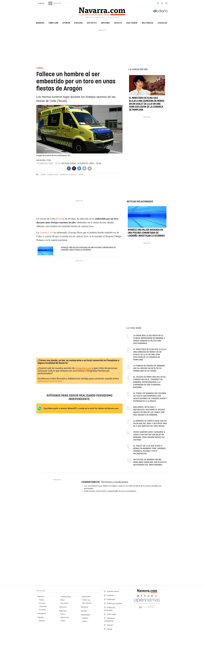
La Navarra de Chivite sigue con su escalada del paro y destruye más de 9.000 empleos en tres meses (150, 423)
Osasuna (78, 22)
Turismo (110, 625)
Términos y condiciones (114, 482)
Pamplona (53, 22)
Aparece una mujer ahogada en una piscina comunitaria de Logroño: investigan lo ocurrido (88, 249)
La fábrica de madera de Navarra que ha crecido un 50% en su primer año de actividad (149, 368)
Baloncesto (64, 617)
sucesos (72, 175)
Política (41, 600)
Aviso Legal (111, 614)
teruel (81, 175)
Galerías (85, 618)
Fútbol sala (86, 600)
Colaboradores (65, 597)
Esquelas (162, 22)
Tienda (109, 629)
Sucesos (42, 603)
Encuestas (64, 603)
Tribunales (43, 606)
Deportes (92, 22)
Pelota (62, 621)
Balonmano (86, 597)
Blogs (62, 600)
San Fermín (131, 22)
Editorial (42, 621)
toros (43, 175)
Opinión (66, 22)
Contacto (110, 595)
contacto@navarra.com (50, 381)
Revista (118, 22)
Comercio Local (83, 368)
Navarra (40, 22)
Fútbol (62, 614)
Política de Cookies (114, 603)
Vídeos (84, 621)
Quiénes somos (113, 591)
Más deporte (86, 603)
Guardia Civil (53, 175)
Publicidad (111, 599)
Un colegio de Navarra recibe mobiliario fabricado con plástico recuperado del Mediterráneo (150, 462)
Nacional (105, 22)
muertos (64, 175)
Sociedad (42, 610)
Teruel (60, 218)
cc (156, 596)
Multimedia (147, 22)
